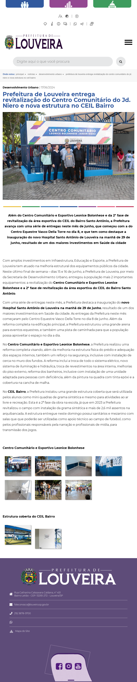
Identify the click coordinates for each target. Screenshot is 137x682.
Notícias (31, 74)
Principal (20, 74)
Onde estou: (9, 74)
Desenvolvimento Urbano (50, 74)
